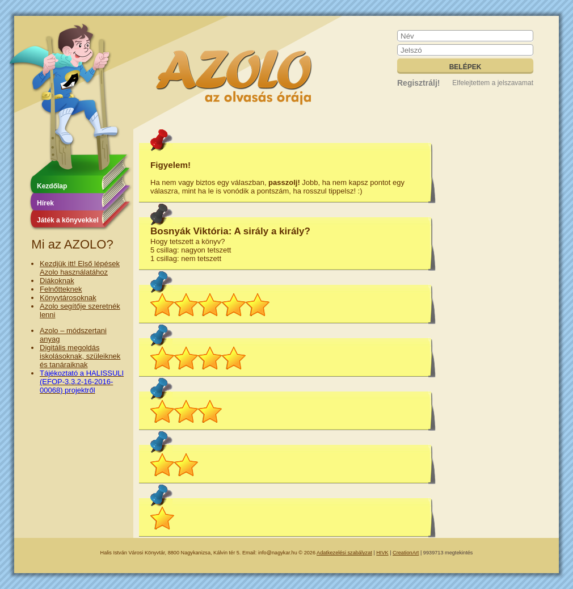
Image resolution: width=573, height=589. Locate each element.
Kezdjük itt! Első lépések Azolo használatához (80, 267)
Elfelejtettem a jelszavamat (492, 83)
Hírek (45, 203)
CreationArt (406, 553)
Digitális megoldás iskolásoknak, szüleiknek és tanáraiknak (80, 356)
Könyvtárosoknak (68, 297)
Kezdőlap (52, 186)
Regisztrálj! (418, 82)
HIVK (382, 553)
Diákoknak (57, 280)
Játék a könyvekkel (68, 220)
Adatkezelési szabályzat (344, 553)
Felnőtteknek (61, 289)
